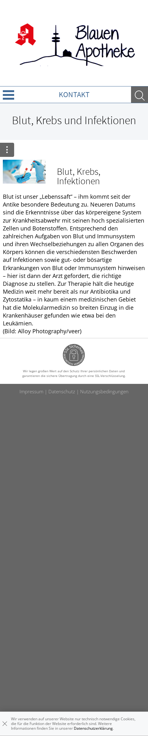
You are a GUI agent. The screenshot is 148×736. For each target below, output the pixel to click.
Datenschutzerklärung (93, 728)
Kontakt (74, 94)
